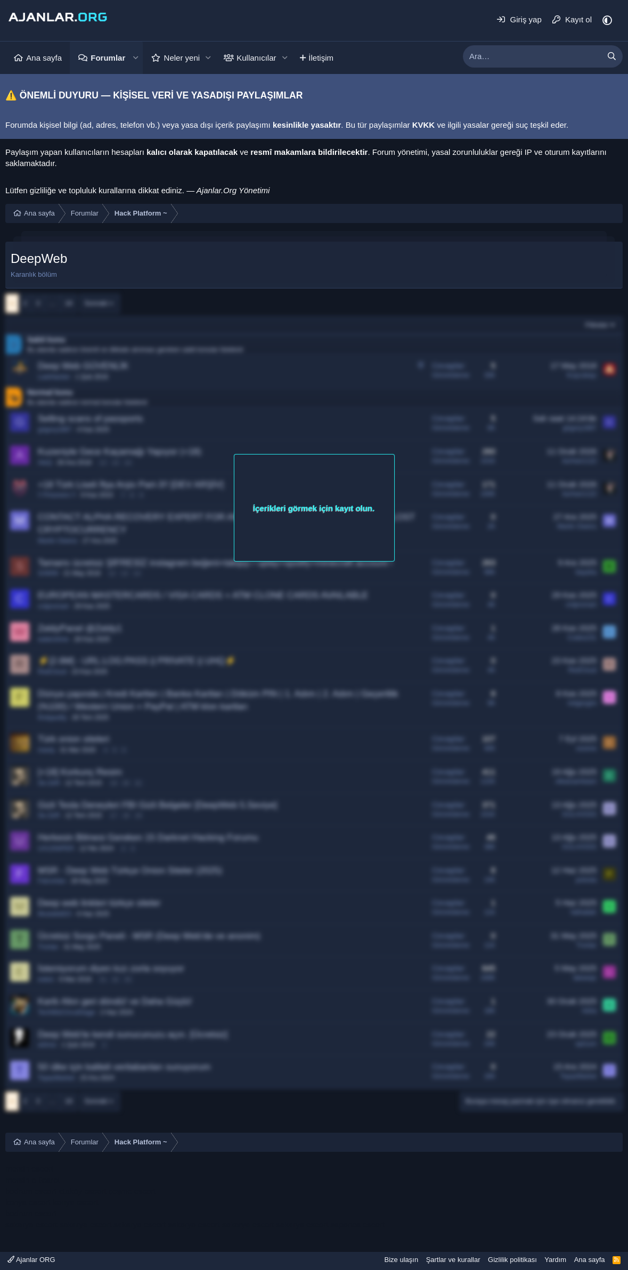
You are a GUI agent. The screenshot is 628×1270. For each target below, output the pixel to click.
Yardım (555, 1260)
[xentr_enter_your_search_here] (532, 56)
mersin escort (29, 1168)
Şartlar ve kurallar (453, 1260)
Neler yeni (182, 57)
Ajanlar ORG (31, 1260)
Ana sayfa (44, 57)
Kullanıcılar (256, 57)
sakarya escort (31, 1224)
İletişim (320, 57)
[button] (135, 58)
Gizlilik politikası (512, 1260)
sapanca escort (357, 1224)
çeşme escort (132, 1190)
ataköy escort (82, 1190)
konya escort (28, 1202)
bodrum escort (30, 1190)
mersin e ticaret (32, 1179)
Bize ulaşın (402, 1260)
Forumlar (108, 57)
